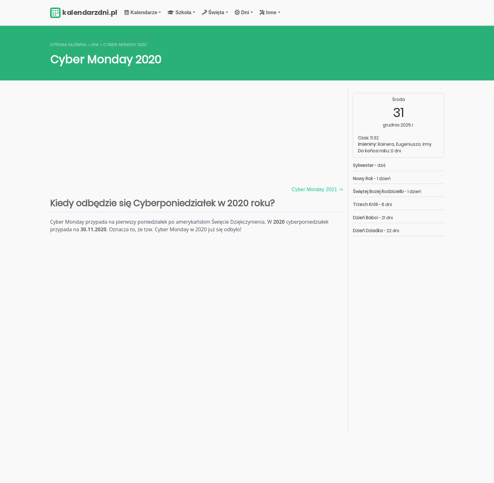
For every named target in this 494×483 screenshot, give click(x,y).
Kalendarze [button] (140, 12)
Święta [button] (213, 12)
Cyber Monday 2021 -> (317, 189)
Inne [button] (268, 12)
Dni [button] (242, 12)
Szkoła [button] (179, 12)
